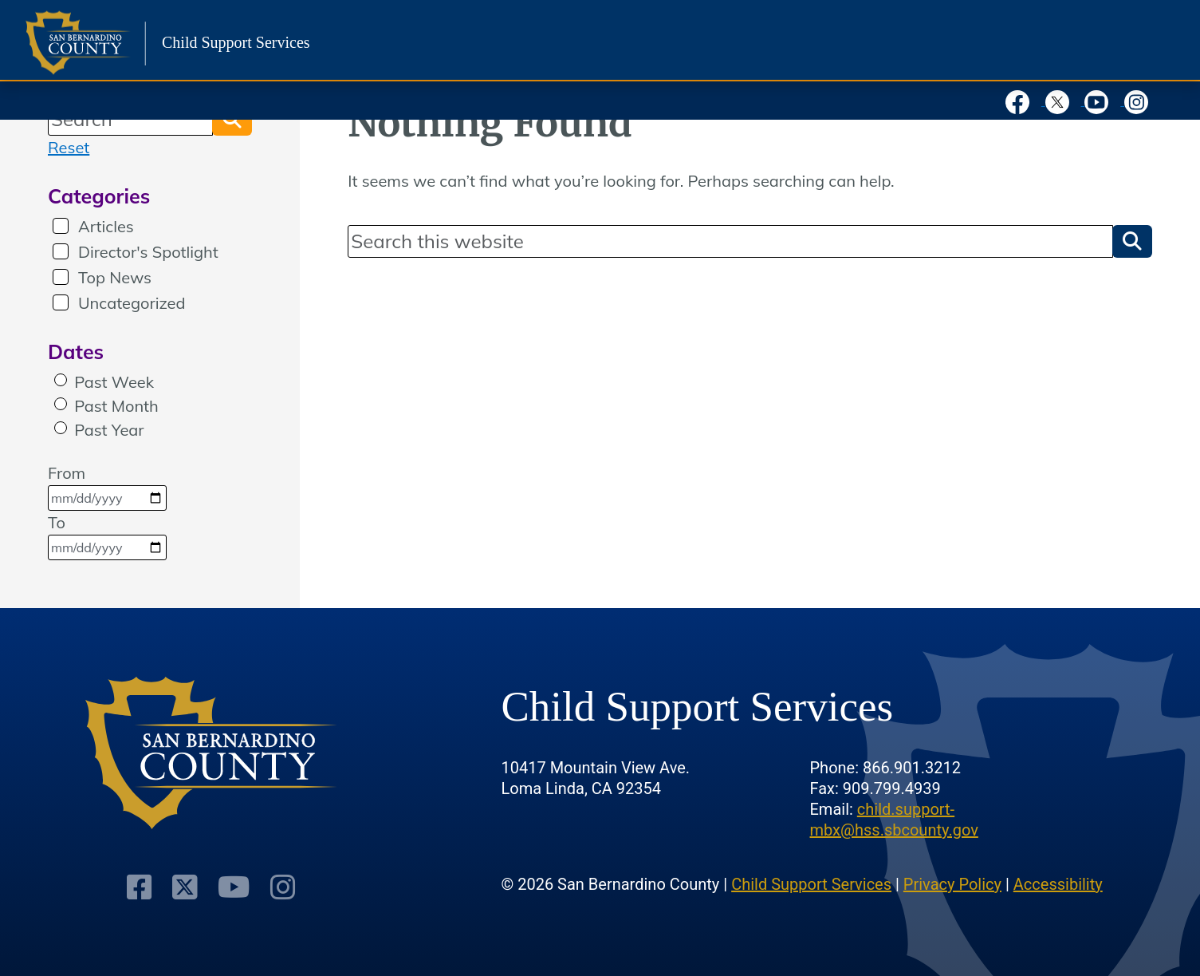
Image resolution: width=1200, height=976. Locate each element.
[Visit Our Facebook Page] (140, 887)
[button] (1132, 241)
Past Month (116, 406)
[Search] (730, 241)
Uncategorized (131, 303)
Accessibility (1058, 884)
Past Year (109, 430)
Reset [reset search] (68, 147)
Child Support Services (811, 884)
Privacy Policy (952, 884)
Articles (106, 226)
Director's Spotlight (148, 252)
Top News (114, 277)
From (107, 487)
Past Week (114, 382)
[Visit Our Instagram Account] (282, 887)
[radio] (60, 379)
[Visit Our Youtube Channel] (234, 887)
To (107, 536)
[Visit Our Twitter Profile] (185, 887)
